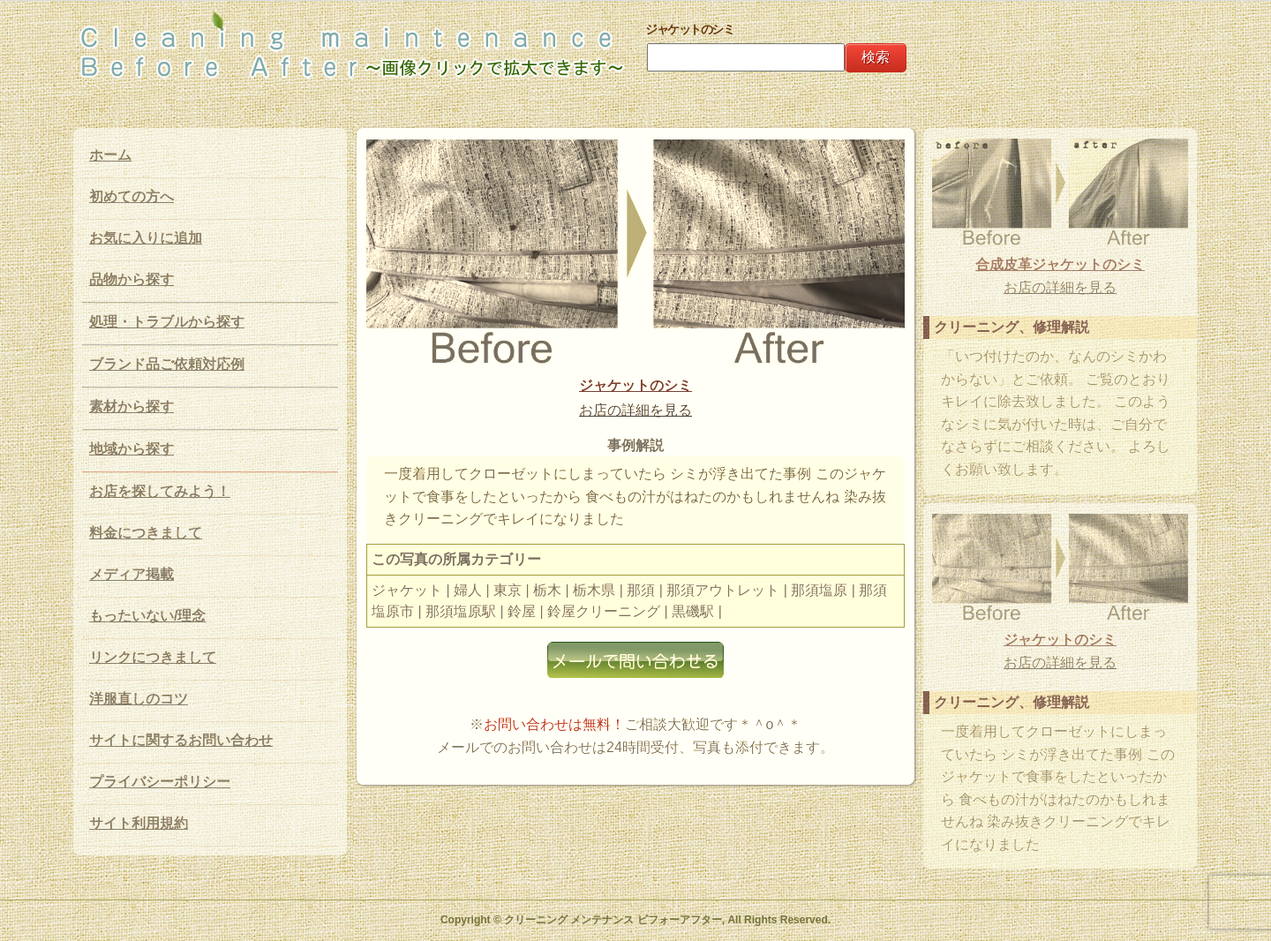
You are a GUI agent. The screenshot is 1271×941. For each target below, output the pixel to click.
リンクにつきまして (152, 657)
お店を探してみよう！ (159, 491)
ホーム (110, 154)
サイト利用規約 (138, 823)
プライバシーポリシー (159, 781)
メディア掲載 (131, 574)
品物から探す (131, 279)
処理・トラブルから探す (166, 321)
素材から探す (131, 406)
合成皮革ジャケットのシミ (1060, 264)
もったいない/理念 (147, 615)
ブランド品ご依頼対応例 (166, 364)
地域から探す (131, 448)
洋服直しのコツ (138, 698)
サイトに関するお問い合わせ (181, 740)
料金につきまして (145, 532)
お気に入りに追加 (145, 237)
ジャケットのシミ (635, 385)
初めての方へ (131, 196)
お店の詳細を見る (635, 410)
